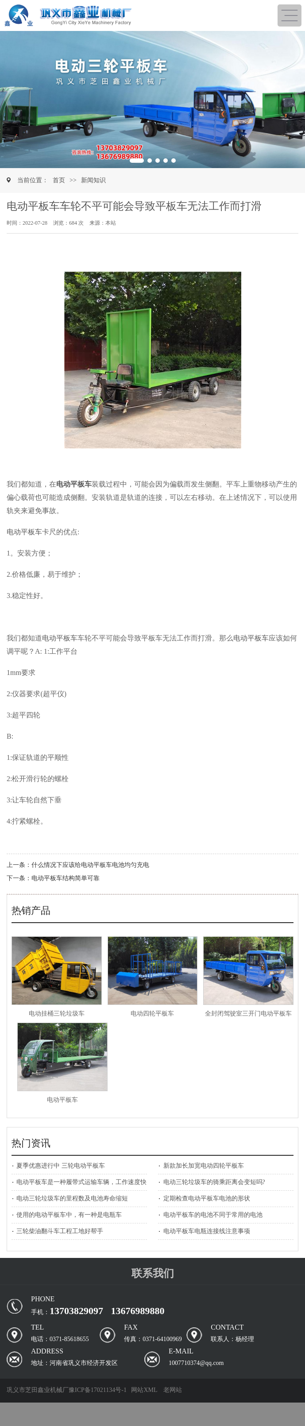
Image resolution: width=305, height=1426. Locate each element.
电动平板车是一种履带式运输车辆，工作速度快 (81, 1182)
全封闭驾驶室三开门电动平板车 (248, 1013)
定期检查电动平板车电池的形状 (206, 1198)
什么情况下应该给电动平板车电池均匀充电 (90, 865)
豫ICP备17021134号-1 (98, 1390)
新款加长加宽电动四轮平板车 (203, 1165)
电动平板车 (24, 532)
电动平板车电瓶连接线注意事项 (206, 1231)
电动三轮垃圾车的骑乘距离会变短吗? (214, 1182)
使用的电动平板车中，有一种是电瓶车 (69, 1214)
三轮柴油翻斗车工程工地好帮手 (59, 1231)
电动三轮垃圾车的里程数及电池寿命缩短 (72, 1198)
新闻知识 (93, 180)
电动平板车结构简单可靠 (65, 878)
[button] (9, 99)
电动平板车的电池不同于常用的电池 (213, 1214)
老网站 (172, 1390)
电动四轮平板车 (152, 1013)
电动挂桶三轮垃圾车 (57, 1013)
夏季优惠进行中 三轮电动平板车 (60, 1165)
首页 (59, 180)
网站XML (144, 1390)
